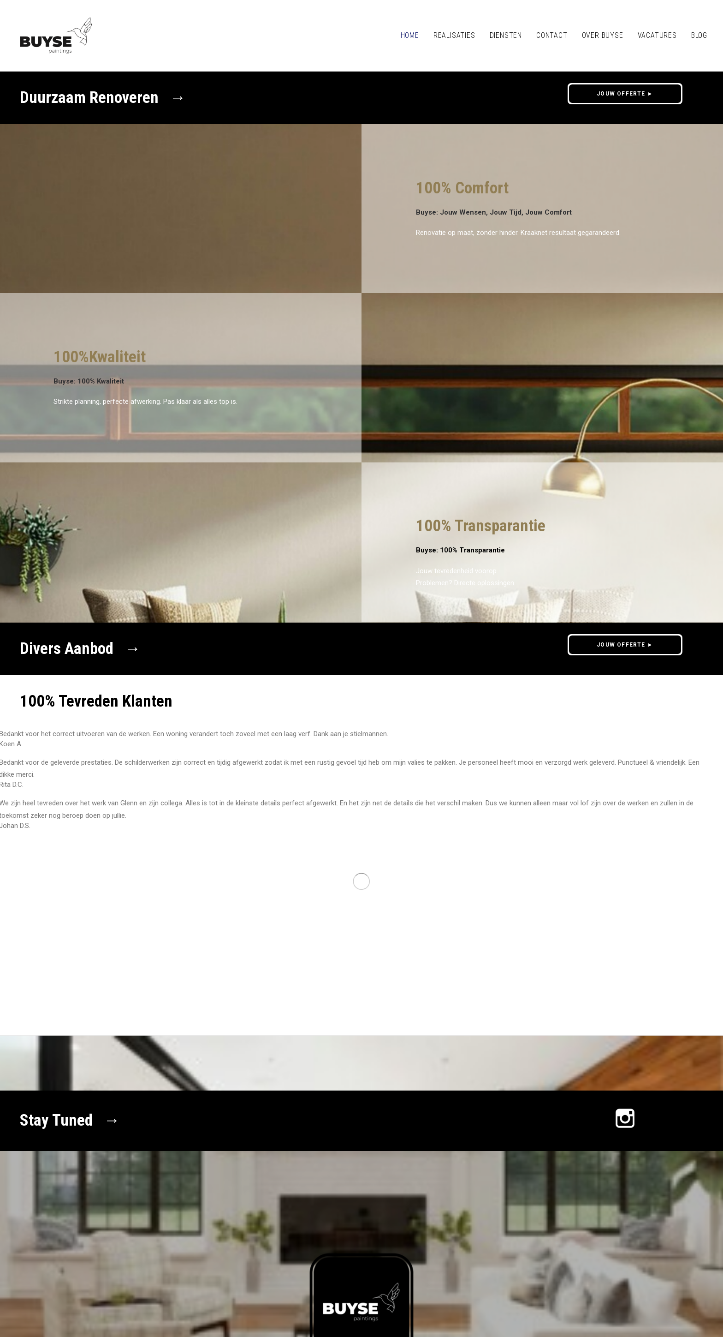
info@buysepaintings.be (107, 1260)
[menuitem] (413, 35)
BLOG (699, 35)
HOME (410, 35)
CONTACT (552, 35)
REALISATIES (454, 35)
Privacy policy (86, 1281)
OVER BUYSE (602, 35)
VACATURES (657, 35)
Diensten (506, 35)
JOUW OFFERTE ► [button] (625, 93)
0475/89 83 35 (182, 1260)
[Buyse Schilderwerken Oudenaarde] (56, 35)
